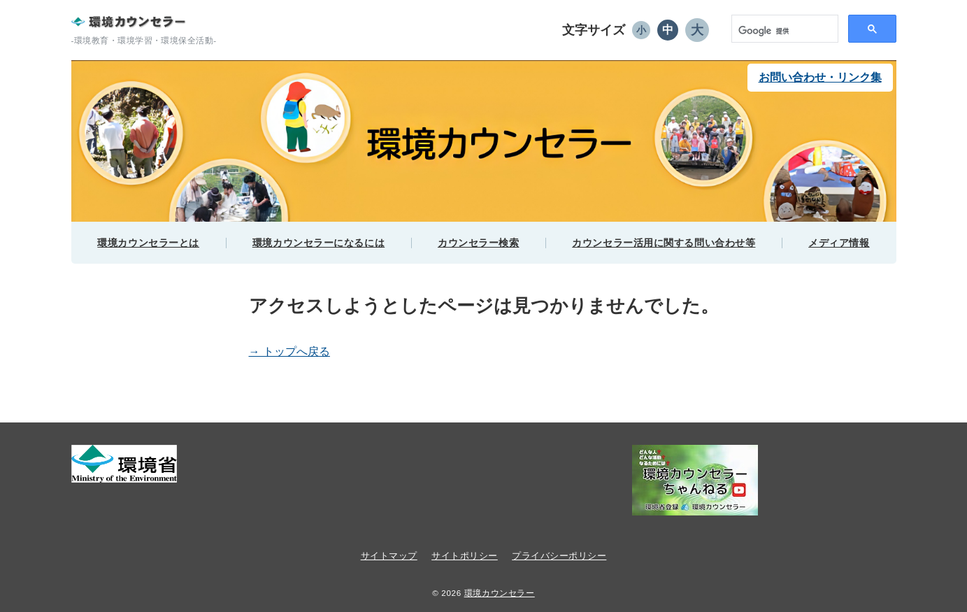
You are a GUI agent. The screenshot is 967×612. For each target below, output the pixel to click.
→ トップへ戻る (289, 351)
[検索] (775, 31)
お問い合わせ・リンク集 (820, 77)
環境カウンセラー (499, 592)
